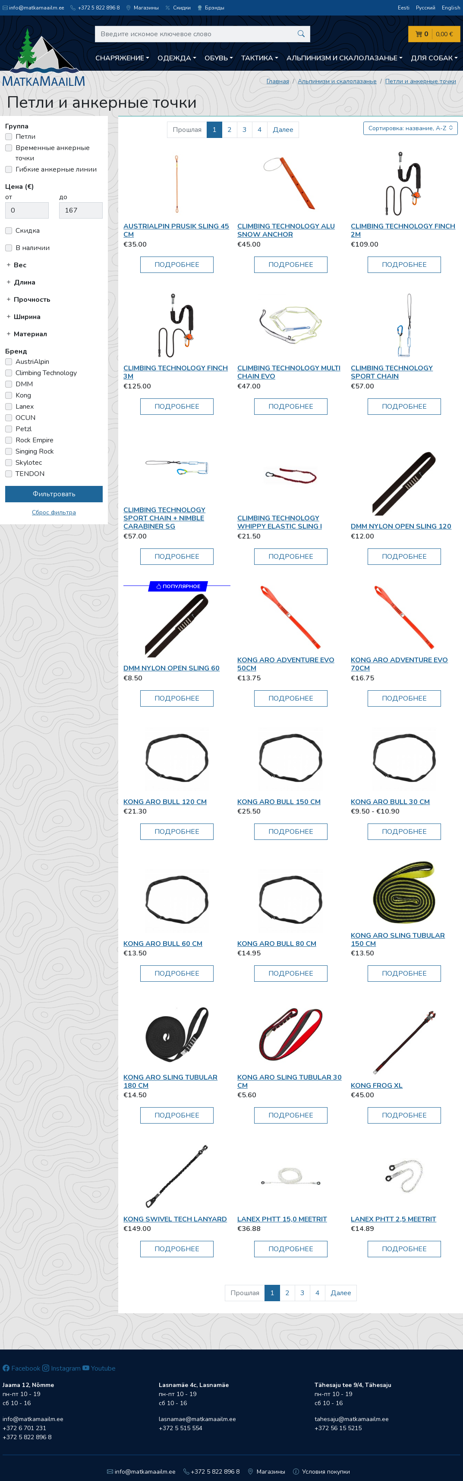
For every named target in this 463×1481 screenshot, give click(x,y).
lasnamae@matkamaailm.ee (197, 1419)
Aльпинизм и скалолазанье (337, 81)
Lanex (25, 406)
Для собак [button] (432, 58)
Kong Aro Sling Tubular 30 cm (289, 1081)
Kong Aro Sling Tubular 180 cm (170, 1081)
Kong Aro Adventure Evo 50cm (285, 664)
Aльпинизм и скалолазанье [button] (342, 58)
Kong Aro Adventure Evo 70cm (399, 664)
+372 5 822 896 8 (95, 7)
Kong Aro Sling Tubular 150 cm (398, 940)
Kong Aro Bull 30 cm (390, 802)
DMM (24, 384)
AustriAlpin (32, 361)
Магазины (142, 7)
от (8, 197)
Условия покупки (321, 1472)
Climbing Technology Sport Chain (392, 372)
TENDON (30, 474)
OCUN (25, 418)
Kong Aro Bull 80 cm (276, 944)
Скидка (28, 230)
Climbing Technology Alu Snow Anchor (286, 230)
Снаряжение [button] (119, 58)
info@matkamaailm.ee (33, 7)
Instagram (61, 1368)
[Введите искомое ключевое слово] (202, 34)
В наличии (33, 248)
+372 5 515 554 (180, 1428)
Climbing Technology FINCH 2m (403, 230)
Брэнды (210, 7)
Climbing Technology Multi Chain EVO (288, 372)
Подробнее (176, 264)
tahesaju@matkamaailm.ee (352, 1419)
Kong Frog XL (377, 1085)
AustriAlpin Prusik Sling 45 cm (176, 230)
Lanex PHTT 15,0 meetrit (282, 1219)
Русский (425, 7)
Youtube (99, 1368)
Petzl (23, 429)
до (63, 197)
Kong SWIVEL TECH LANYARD (175, 1219)
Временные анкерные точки (53, 153)
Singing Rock (35, 451)
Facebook (22, 1368)
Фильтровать (54, 494)
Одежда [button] (174, 58)
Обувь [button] (216, 58)
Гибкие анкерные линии (56, 169)
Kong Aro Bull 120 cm (165, 802)
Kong (23, 395)
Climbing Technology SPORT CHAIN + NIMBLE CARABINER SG (164, 518)
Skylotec (29, 462)
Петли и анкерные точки (420, 81)
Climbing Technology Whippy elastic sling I (279, 522)
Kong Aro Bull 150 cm (279, 802)
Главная (278, 81)
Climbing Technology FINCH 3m (175, 372)
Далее (283, 130)
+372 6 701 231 (24, 1428)
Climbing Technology (46, 373)
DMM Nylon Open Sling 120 (401, 526)
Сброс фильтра (54, 512)
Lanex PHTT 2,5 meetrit (393, 1219)
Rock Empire (35, 440)
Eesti (403, 7)
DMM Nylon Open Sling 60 (171, 668)
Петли (25, 136)
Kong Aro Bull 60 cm (162, 944)
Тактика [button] (257, 58)
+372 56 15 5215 (338, 1428)
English (451, 7)
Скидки (178, 7)
